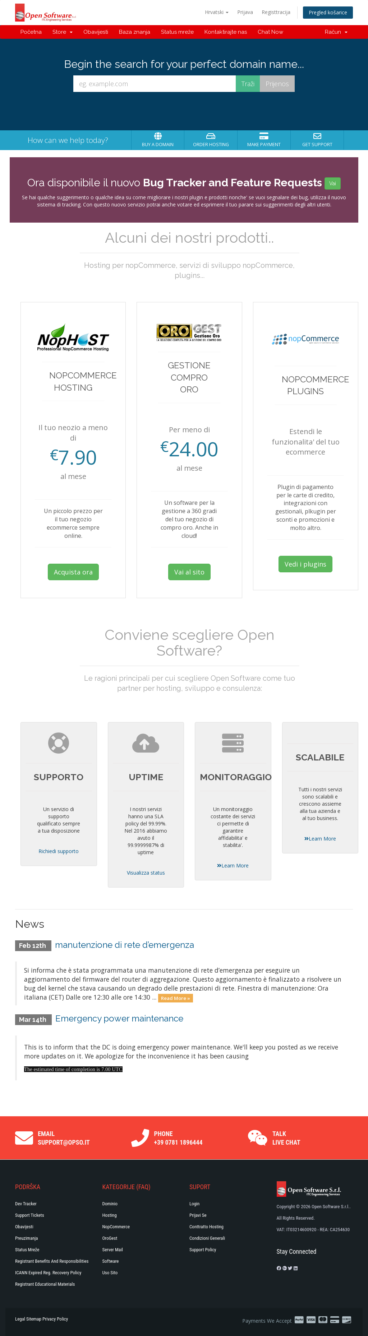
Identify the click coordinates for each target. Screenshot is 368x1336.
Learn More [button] (233, 865)
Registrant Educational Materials (45, 1284)
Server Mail (112, 1249)
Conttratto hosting (206, 1226)
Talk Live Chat (286, 1138)
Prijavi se (198, 1215)
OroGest (110, 1238)
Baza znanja (134, 32)
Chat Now (270, 32)
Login (194, 1203)
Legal (20, 1319)
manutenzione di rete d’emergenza (124, 945)
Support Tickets (29, 1215)
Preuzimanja (26, 1238)
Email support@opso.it (64, 1138)
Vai (332, 183)
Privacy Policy (55, 1319)
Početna (31, 32)
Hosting (109, 1215)
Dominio (110, 1203)
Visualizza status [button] (146, 872)
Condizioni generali (207, 1238)
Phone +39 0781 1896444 (178, 1138)
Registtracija (276, 12)
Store (62, 32)
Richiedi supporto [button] (58, 851)
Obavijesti (95, 32)
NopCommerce (116, 1226)
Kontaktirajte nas (225, 32)
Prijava (245, 12)
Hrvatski (217, 12)
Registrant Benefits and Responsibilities (51, 1261)
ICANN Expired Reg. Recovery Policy (48, 1272)
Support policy (202, 1249)
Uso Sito (110, 1272)
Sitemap (33, 1319)
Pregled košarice (328, 12)
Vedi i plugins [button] (305, 564)
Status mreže (177, 32)
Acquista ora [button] (73, 572)
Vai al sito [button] (189, 572)
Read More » (175, 998)
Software (110, 1261)
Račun (336, 32)
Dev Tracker (26, 1203)
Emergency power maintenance (119, 1018)
